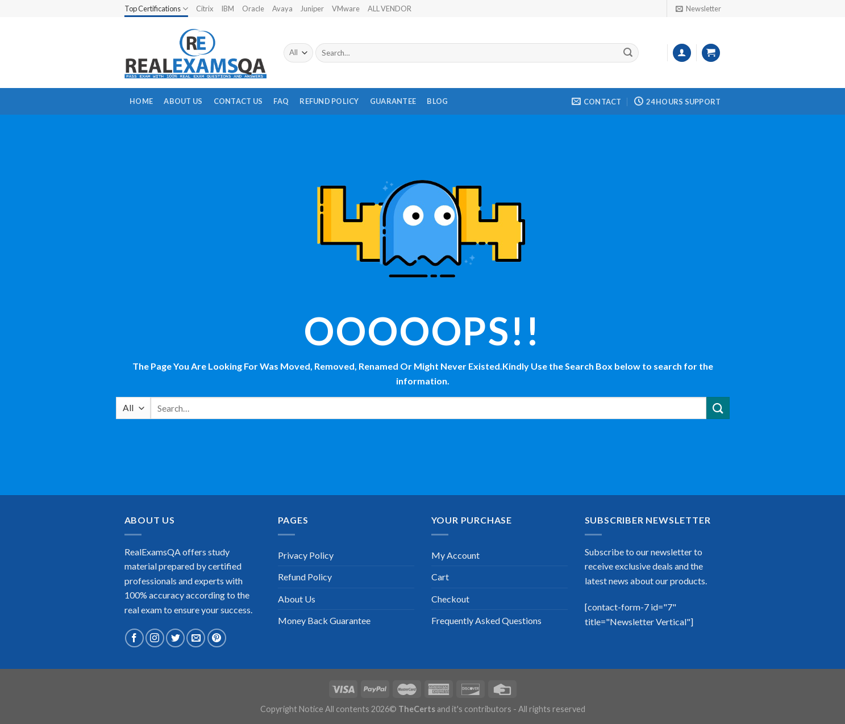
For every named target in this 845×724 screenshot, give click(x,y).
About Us (183, 101)
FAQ (281, 101)
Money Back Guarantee (324, 620)
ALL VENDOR (389, 8)
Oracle (253, 8)
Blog (437, 101)
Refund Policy (329, 101)
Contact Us (238, 101)
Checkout (450, 598)
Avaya (282, 8)
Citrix (204, 8)
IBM (227, 8)
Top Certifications (156, 8)
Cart (440, 576)
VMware (346, 8)
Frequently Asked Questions (486, 620)
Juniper (312, 8)
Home (141, 101)
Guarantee (393, 101)
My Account (455, 555)
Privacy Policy (306, 555)
